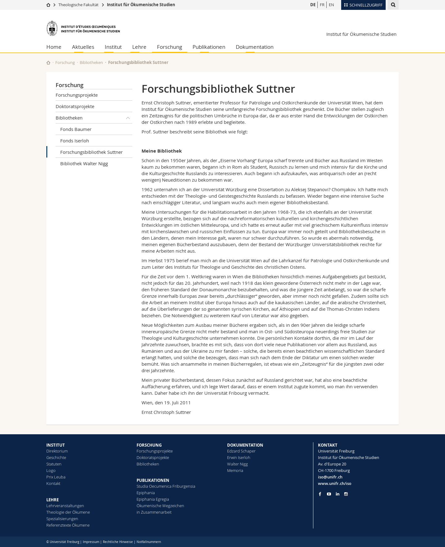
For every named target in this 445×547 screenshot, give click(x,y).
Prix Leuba (56, 477)
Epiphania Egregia (153, 499)
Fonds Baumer (75, 129)
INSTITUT (55, 445)
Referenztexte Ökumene (68, 525)
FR (322, 4)
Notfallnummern (149, 542)
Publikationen (209, 46)
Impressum (91, 542)
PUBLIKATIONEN (153, 480)
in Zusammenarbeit (154, 512)
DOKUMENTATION (245, 445)
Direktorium (57, 451)
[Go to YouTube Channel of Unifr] (329, 494)
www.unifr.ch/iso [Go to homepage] (334, 483)
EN (331, 4)
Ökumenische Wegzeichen (160, 505)
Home (53, 46)
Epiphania (146, 492)
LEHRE (52, 500)
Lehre (139, 46)
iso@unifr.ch (330, 477)
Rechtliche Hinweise (118, 542)
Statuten (53, 464)
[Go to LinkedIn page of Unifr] (337, 494)
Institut (113, 46)
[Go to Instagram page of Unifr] (346, 494)
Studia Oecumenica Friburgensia (166, 486)
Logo (51, 470)
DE (313, 4)
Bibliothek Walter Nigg (84, 163)
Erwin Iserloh (238, 457)
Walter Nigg (237, 464)
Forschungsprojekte (77, 95)
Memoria (235, 470)
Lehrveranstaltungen (65, 505)
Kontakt (53, 483)
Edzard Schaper (241, 451)
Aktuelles (83, 46)
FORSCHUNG (149, 445)
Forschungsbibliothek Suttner (91, 152)
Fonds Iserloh (74, 140)
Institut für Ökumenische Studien (141, 4)
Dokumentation (254, 46)
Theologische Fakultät (78, 4)
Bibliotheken (91, 62)
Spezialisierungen (62, 518)
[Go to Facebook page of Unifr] (320, 494)
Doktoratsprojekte (75, 106)
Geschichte (56, 457)
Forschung (169, 46)
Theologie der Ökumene (68, 512)
